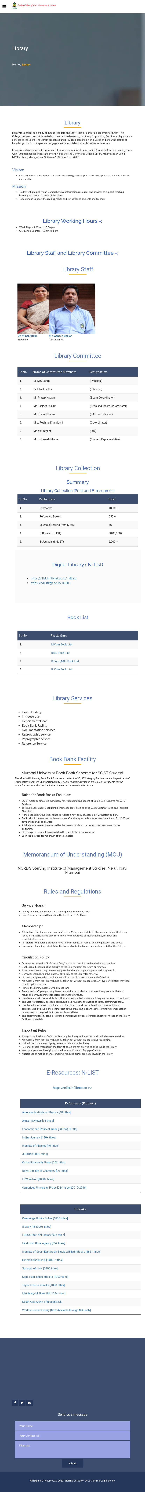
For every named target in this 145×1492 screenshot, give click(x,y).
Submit (72, 1463)
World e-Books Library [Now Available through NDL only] (56, 1310)
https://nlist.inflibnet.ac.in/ (72, 1088)
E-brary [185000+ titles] (36, 1226)
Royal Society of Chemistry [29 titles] (45, 1171)
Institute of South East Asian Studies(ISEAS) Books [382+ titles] (61, 1251)
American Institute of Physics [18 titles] (46, 1112)
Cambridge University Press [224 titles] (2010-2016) (54, 1187)
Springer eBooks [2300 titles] (40, 1268)
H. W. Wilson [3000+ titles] (38, 1179)
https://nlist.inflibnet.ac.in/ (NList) (54, 578)
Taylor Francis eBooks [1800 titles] (43, 1285)
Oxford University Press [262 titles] (44, 1162)
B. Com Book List (61, 669)
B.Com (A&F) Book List (65, 661)
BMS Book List (60, 653)
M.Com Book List (61, 644)
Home (16, 64)
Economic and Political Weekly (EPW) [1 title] (49, 1129)
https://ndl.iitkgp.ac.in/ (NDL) (50, 583)
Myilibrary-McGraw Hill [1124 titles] (43, 1293)
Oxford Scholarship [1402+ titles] (42, 1260)
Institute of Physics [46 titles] (40, 1145)
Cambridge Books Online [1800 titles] (45, 1218)
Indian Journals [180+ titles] (39, 1137)
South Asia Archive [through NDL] (42, 1301)
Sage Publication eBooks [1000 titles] (45, 1276)
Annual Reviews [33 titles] (38, 1120)
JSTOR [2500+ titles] (35, 1154)
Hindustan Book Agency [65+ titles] (43, 1243)
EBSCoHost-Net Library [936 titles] (43, 1235)
